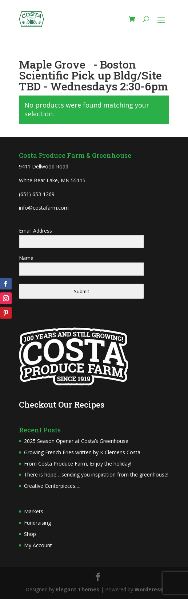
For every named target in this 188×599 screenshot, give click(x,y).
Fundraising (37, 522)
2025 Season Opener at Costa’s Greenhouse (76, 440)
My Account (38, 545)
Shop (30, 533)
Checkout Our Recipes (61, 404)
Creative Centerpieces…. (52, 485)
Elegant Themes (77, 589)
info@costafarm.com (44, 207)
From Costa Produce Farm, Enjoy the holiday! (77, 463)
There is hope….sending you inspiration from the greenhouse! (96, 474)
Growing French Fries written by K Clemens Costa (82, 452)
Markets (33, 511)
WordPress (149, 589)
